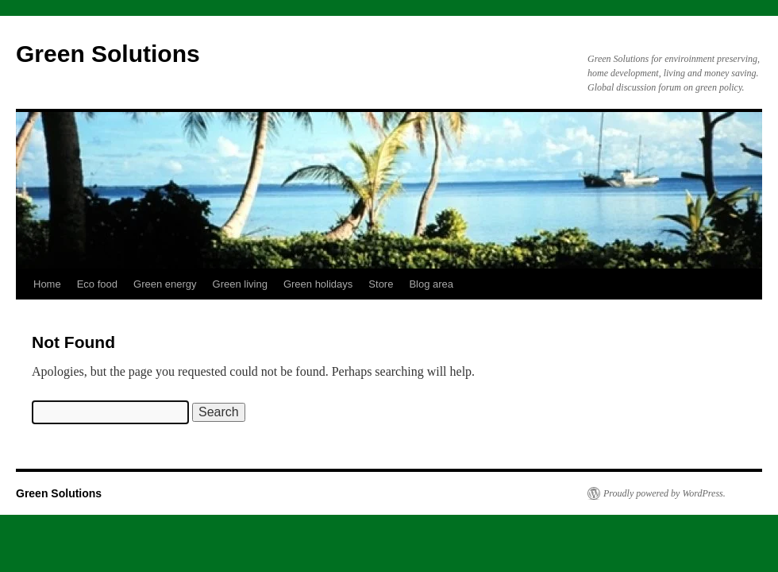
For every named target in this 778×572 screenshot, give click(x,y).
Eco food (97, 284)
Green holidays (317, 284)
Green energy (165, 284)
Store (380, 284)
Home (47, 284)
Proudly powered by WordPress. (664, 493)
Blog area (431, 284)
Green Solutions (108, 54)
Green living (240, 284)
